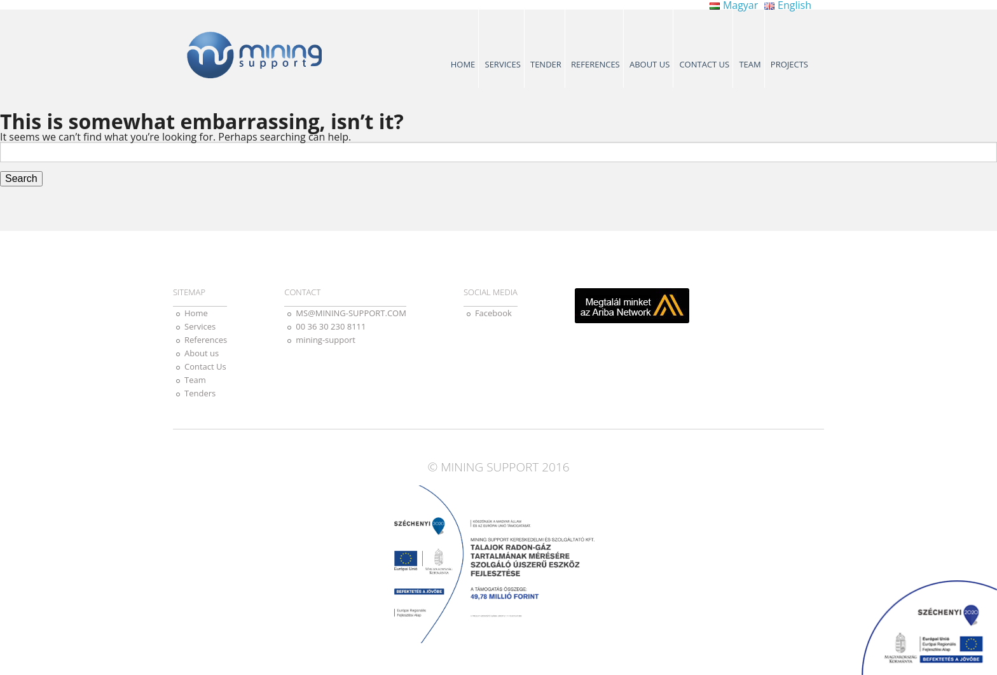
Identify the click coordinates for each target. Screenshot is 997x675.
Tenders (200, 393)
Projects (789, 64)
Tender (545, 64)
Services (503, 64)
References (595, 64)
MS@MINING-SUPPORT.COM (351, 313)
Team (749, 64)
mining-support (325, 339)
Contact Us (704, 64)
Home (463, 64)
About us (649, 64)
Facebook (493, 313)
